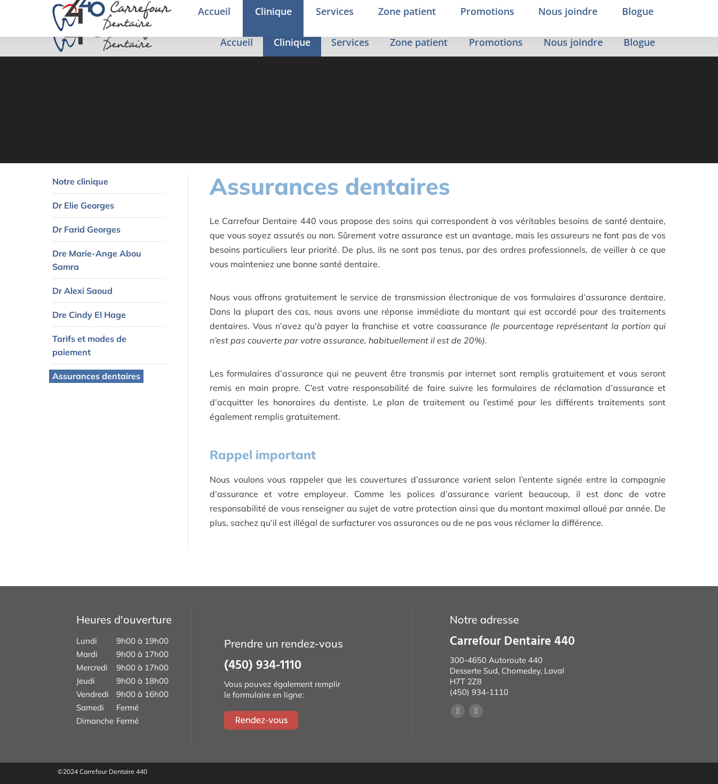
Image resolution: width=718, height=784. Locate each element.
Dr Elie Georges (83, 205)
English (579, 15)
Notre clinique (80, 181)
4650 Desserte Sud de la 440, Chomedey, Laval (258, 15)
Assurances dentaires (96, 376)
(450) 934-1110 (403, 15)
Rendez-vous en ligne (648, 14)
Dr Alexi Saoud (82, 290)
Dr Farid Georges (86, 229)
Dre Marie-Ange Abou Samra (96, 260)
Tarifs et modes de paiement (89, 345)
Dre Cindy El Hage (89, 314)
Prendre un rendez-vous (496, 15)
